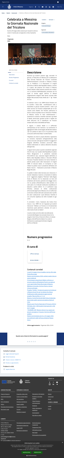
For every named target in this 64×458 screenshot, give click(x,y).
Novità (8, 13)
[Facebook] (34, 7)
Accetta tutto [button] (26, 452)
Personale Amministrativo (7, 407)
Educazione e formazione (38, 394)
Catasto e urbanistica (22, 407)
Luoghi (49, 406)
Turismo (18, 409)
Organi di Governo (5, 394)
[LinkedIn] (49, 7)
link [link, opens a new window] (45, 449)
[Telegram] (52, 7)
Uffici (2, 399)
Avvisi (49, 399)
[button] (32, 455)
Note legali (34, 432)
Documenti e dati (5, 409)
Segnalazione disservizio (22, 425)
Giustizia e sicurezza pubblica (37, 397)
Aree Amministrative (6, 397)
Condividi (45, 20)
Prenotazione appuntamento (23, 423)
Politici (2, 404)
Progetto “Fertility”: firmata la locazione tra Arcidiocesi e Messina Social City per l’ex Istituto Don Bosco (41, 291)
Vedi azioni (52, 20)
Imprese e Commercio (22, 402)
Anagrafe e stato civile (22, 394)
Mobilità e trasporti (21, 412)
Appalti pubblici (20, 404)
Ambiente (34, 406)
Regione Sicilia (5, 2)
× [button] (62, 442)
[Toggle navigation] (3, 7)
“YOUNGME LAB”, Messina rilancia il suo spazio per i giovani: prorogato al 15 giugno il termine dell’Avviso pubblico (41, 312)
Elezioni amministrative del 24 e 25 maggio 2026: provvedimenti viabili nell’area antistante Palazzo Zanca (40, 318)
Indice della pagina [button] (13, 70)
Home (3, 13)
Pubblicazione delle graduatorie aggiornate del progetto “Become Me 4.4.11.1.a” (39, 295)
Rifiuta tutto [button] (37, 452)
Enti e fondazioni (5, 402)
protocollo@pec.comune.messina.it (12, 441)
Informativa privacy (37, 430)
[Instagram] (45, 7)
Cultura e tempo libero (22, 397)
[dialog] (32, 449)
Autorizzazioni (35, 413)
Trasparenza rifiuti (36, 427)
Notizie (49, 394)
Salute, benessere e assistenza (37, 409)
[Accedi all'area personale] (58, 2)
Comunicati (14, 13)
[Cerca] (61, 7)
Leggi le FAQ (20, 428)
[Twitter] (38, 7)
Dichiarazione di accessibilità (39, 435)
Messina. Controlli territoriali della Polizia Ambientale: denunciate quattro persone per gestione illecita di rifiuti (41, 300)
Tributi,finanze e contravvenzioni (36, 402)
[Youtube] (42, 7)
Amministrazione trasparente (36, 424)
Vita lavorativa (20, 399)
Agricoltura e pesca (37, 415)
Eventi (49, 409)
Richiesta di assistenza (22, 430)
